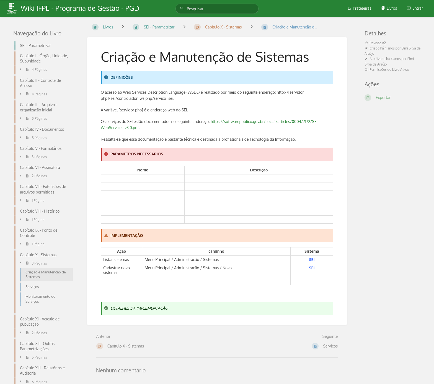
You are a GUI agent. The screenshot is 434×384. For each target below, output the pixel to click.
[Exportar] (392, 97)
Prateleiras (359, 8)
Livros (389, 8)
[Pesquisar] (182, 8)
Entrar (415, 8)
